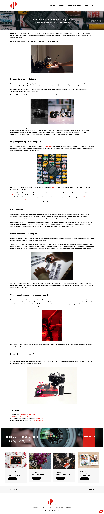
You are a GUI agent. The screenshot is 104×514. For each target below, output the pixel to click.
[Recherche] (93, 5)
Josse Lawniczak (64, 22)
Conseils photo (51, 22)
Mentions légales (54, 507)
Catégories (53, 5)
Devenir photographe (74, 5)
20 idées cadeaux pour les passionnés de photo (15, 474)
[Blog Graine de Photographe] (15, 5)
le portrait (81, 197)
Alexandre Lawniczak (37, 420)
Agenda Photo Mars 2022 (63, 474)
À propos (86, 5)
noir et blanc (49, 146)
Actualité (62, 5)
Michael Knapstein (38, 418)
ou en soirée (73, 201)
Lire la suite (12, 478)
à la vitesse (54, 187)
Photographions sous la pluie (27, 414)
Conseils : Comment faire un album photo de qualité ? (88, 474)
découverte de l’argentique (77, 359)
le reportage (23, 199)
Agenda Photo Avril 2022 (39, 474)
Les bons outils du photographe (20, 416)
